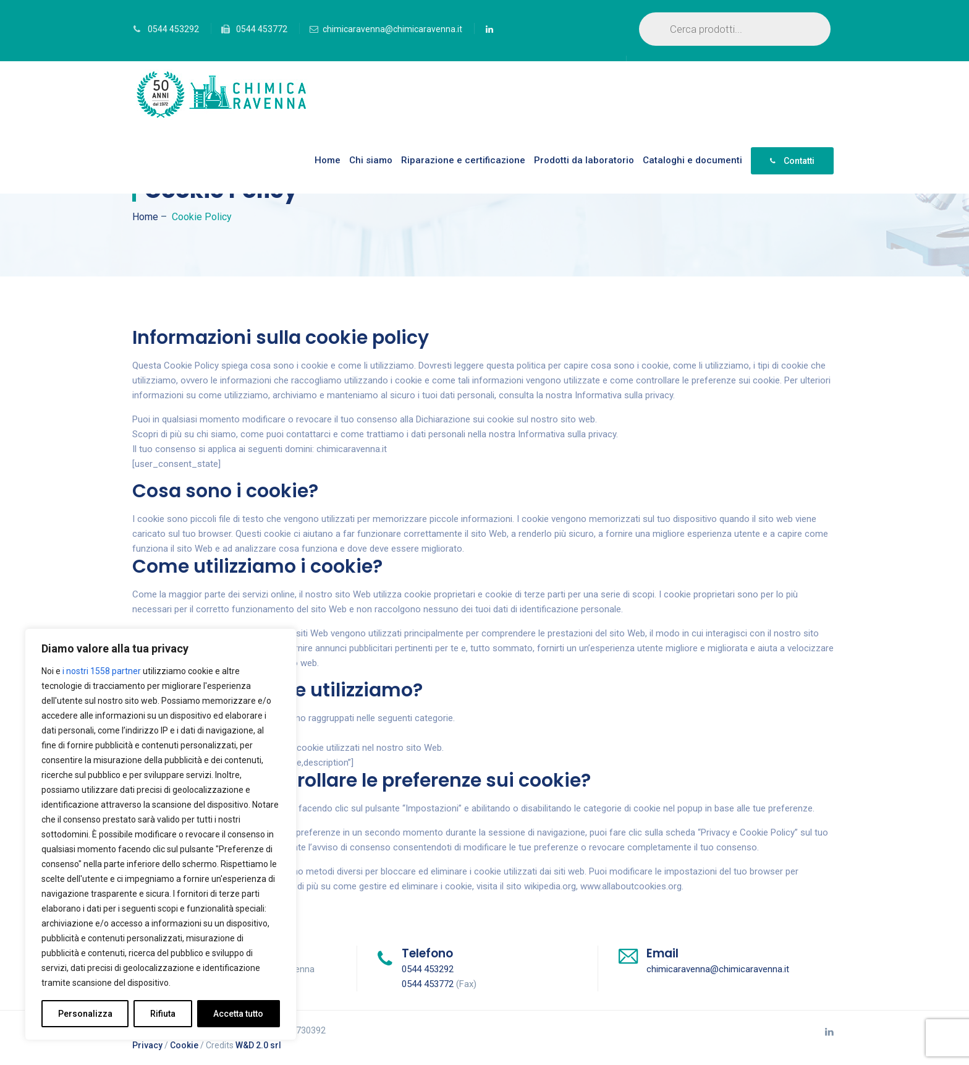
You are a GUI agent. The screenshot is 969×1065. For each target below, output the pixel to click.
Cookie (184, 1045)
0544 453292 (173, 29)
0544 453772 (261, 29)
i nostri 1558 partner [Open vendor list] (101, 671)
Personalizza (85, 1014)
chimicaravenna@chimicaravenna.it (392, 29)
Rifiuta (163, 1014)
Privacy (147, 1045)
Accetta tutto (238, 1014)
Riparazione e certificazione (463, 160)
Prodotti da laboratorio (584, 160)
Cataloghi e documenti (692, 160)
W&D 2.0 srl (258, 1045)
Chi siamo (370, 160)
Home (328, 160)
